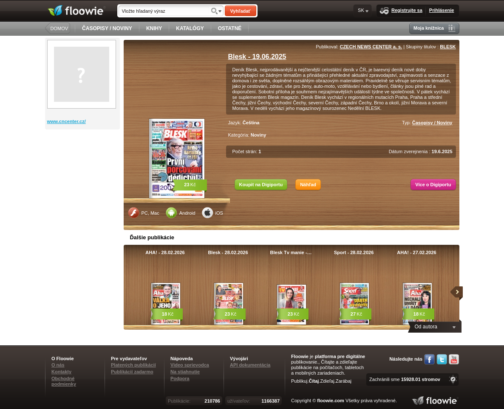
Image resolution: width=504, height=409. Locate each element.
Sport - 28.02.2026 (354, 252)
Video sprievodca (189, 364)
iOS (212, 212)
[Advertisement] (83, 163)
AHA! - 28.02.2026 (164, 252)
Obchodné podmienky (63, 381)
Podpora (180, 378)
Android (180, 212)
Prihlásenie (441, 10)
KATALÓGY (190, 28)
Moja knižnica (434, 28)
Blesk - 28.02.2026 (228, 252)
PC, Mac (143, 212)
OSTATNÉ (230, 28)
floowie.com (330, 400)
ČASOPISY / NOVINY (107, 28)
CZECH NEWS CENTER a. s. (371, 46)
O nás (58, 364)
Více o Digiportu (433, 184)
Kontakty (61, 371)
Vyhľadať (240, 11)
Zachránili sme (404, 379)
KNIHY (154, 28)
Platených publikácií (133, 364)
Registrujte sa (400, 10)
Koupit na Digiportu (261, 184)
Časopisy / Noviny (432, 122)
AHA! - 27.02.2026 (416, 252)
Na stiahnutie (185, 371)
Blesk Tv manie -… (291, 252)
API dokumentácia (250, 364)
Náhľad (308, 184)
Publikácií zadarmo (132, 371)
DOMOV (59, 28)
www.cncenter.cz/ (66, 121)
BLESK (448, 46)
